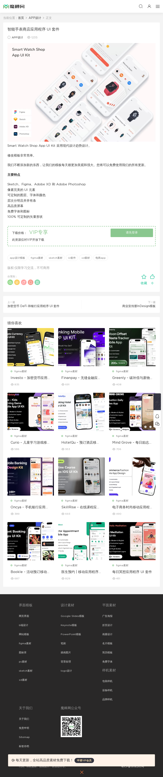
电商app (101, 258)
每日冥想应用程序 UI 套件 (132, 572)
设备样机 (107, 690)
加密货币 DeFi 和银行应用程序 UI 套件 (33, 306)
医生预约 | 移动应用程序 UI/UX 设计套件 (79, 572)
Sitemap (24, 737)
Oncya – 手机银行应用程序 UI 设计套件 (30, 507)
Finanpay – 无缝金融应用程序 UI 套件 (81, 378)
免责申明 (24, 728)
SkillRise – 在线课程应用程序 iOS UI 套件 (80, 507)
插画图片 (66, 652)
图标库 (23, 652)
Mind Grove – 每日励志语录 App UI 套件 (132, 443)
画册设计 (107, 634)
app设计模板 (17, 258)
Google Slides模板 (72, 616)
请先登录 (132, 232)
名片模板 (107, 643)
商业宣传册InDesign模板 (139, 306)
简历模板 (107, 652)
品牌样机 (107, 699)
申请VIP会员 (84, 760)
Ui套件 (72, 258)
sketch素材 (55, 258)
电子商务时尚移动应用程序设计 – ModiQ (131, 507)
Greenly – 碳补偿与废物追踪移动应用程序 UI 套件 (132, 378)
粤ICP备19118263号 (132, 766)
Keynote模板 (69, 625)
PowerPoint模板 (71, 634)
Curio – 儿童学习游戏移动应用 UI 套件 (30, 443)
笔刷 (63, 643)
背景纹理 (66, 661)
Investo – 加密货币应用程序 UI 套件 (31, 378)
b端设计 (23, 625)
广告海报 (107, 616)
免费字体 (107, 661)
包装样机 (107, 681)
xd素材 (86, 258)
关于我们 (24, 719)
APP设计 (17, 37)
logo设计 (66, 670)
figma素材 (37, 258)
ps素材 (23, 661)
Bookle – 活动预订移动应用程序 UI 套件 (30, 572)
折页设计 (107, 625)
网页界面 (24, 616)
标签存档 (24, 746)
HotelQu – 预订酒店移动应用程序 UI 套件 (80, 443)
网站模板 (24, 634)
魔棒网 (13, 6)
